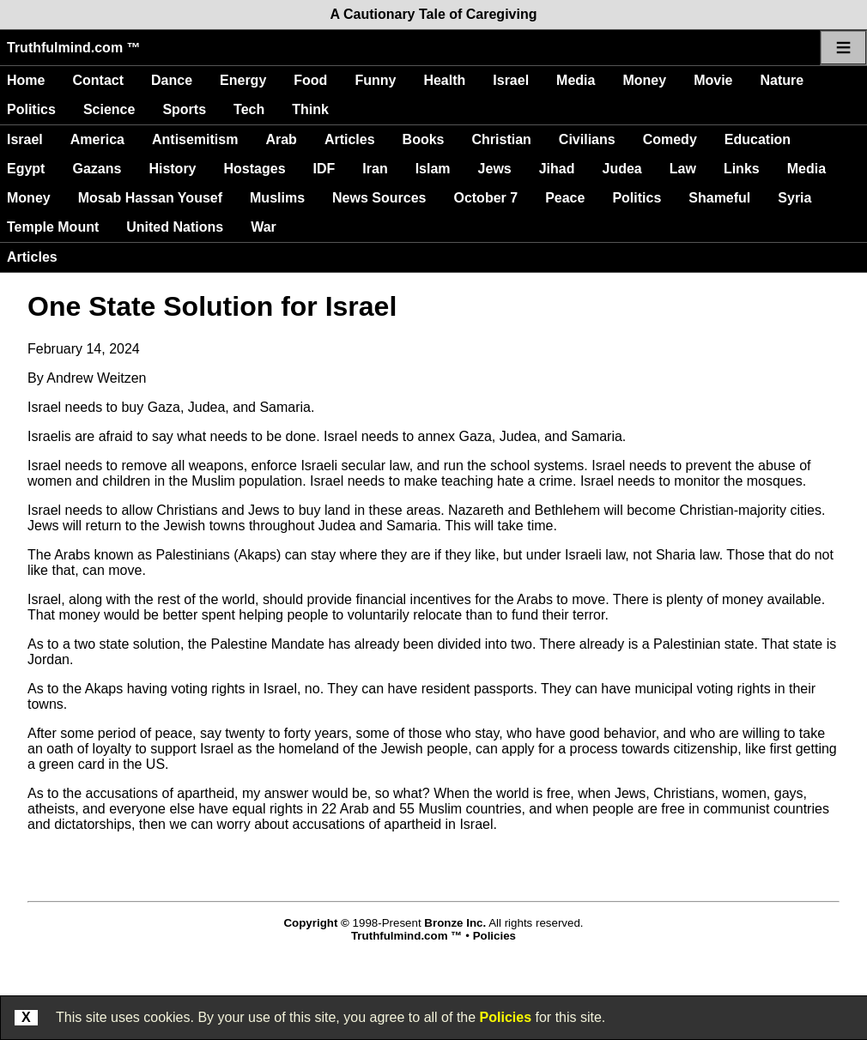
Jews (495, 168)
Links (742, 168)
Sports (184, 109)
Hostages (255, 168)
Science (109, 109)
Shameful (719, 197)
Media (575, 80)
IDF (324, 168)
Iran (374, 168)
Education (758, 139)
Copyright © (316, 922)
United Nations (174, 227)
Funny (375, 80)
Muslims (277, 197)
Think (310, 109)
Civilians (587, 139)
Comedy (670, 139)
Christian (501, 139)
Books (424, 139)
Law (683, 168)
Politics (31, 109)
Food (310, 80)
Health (444, 80)
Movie (713, 80)
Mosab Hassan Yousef (150, 197)
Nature (781, 80)
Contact (98, 80)
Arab (280, 139)
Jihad (557, 168)
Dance (171, 80)
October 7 (485, 197)
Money (644, 80)
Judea (622, 168)
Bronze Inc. (455, 922)
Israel (511, 80)
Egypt (26, 168)
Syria (794, 197)
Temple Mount (53, 227)
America (97, 139)
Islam (433, 168)
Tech (248, 109)
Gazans (96, 168)
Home (26, 80)
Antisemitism (195, 139)
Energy (243, 80)
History (172, 168)
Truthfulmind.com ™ (74, 47)
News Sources (379, 197)
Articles (349, 139)
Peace (565, 197)
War (263, 227)
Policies (505, 1017)
